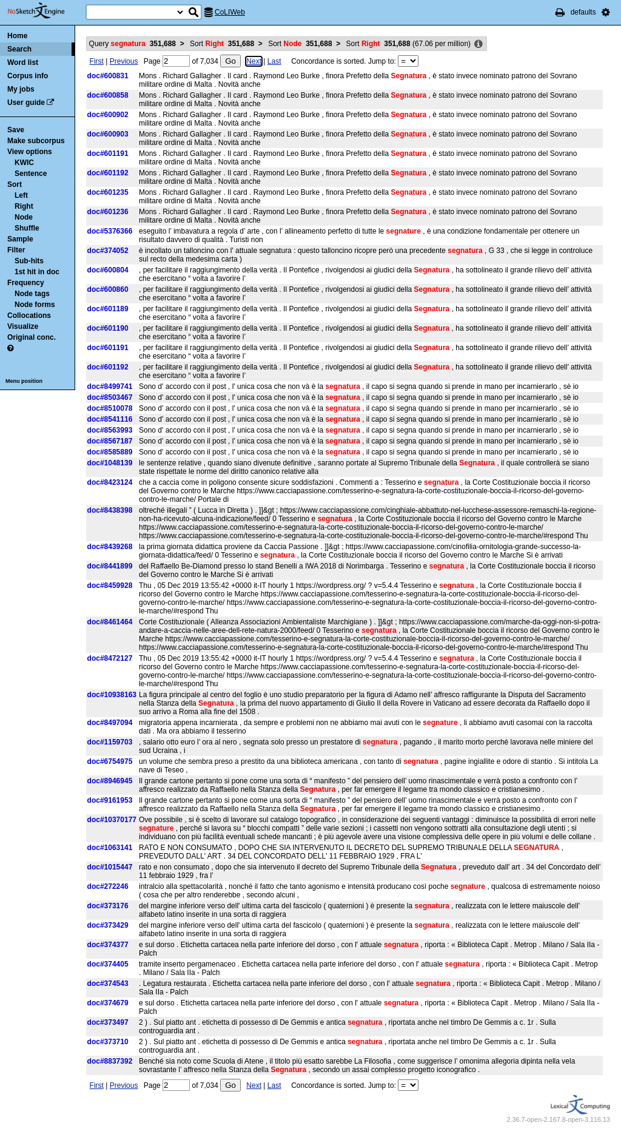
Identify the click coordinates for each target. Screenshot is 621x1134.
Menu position (23, 381)
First (97, 61)
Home (17, 36)
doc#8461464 (110, 622)
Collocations (29, 315)
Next (253, 61)
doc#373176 (108, 906)
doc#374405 (108, 964)
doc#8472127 (110, 658)
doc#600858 (108, 95)
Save (15, 130)
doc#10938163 (111, 694)
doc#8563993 (110, 430)
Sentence (31, 173)
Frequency (25, 282)
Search (19, 49)
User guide (26, 102)
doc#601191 (108, 153)
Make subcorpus (36, 141)
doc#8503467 (110, 397)
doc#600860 (108, 289)
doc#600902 (108, 114)
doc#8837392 (110, 1061)
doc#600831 (108, 76)
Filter (16, 250)
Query (132, 43)
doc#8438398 (110, 510)
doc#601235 (108, 192)
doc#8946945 (110, 781)
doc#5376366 (110, 231)
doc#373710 (108, 1042)
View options (29, 151)
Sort (14, 184)
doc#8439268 (110, 546)
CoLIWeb (230, 12)
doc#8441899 (110, 566)
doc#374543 (108, 983)
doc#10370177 (111, 819)
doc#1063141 (110, 847)
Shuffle (27, 228)
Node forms (35, 304)
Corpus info (27, 76)
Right (24, 206)
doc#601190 (108, 328)
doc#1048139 (110, 463)
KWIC (24, 162)
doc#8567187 (110, 441)
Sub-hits (29, 261)
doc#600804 (108, 270)
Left (21, 195)
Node (24, 217)
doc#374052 (108, 250)
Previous (124, 61)
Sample (20, 239)
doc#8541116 (110, 419)
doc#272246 (108, 886)
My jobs (21, 89)
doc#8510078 (110, 408)
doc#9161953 (110, 800)
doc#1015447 (110, 867)
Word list (22, 62)
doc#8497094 (110, 722)
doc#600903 (108, 134)
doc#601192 (108, 173)
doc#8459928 (110, 585)
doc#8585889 (110, 452)
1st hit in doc (37, 272)
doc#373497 (108, 1022)
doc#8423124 (110, 482)
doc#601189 (108, 309)
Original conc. (31, 337)
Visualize (22, 326)
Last (274, 61)
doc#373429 (108, 925)
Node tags (32, 293)
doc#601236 (108, 212)
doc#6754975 (110, 761)
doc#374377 (108, 944)
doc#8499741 (110, 386)
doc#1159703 (110, 742)
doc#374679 (108, 1003)
